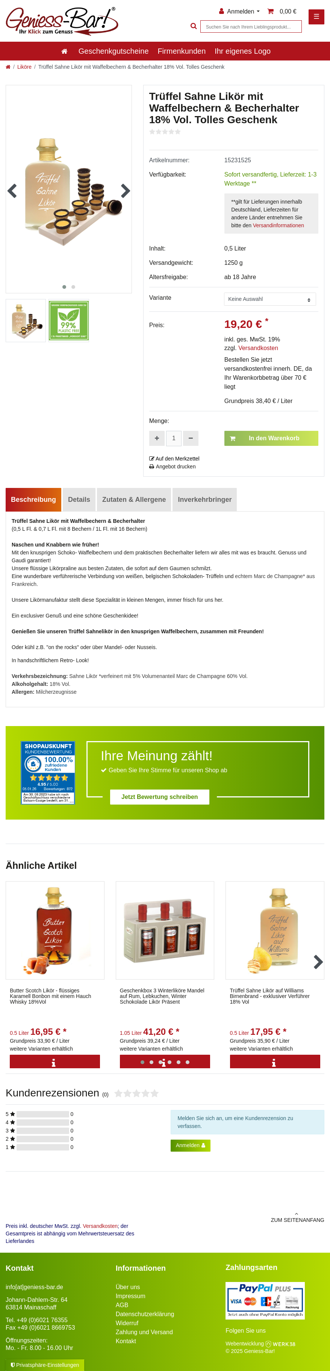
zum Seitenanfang (247, 1217)
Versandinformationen (278, 225)
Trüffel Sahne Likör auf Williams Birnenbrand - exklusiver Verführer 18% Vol (270, 996)
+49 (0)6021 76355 (42, 1320)
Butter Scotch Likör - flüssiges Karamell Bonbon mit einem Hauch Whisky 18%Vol (50, 996)
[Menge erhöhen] (157, 438)
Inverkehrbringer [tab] (205, 499)
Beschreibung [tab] (33, 499)
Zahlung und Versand (144, 1332)
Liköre (24, 67)
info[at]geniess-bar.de (34, 1287)
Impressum (130, 1296)
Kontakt (126, 1341)
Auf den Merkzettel (174, 459)
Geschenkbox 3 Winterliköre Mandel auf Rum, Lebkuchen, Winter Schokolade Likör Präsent (162, 996)
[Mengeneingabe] (174, 438)
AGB (122, 1305)
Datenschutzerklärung (145, 1314)
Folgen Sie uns (246, 1330)
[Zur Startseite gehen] (8, 67)
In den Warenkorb (265, 438)
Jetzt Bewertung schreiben (159, 797)
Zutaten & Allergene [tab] (134, 499)
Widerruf (127, 1323)
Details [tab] (79, 499)
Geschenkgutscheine (114, 51)
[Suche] (192, 26)
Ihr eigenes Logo (243, 51)
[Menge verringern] (190, 438)
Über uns (128, 1287)
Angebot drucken (172, 467)
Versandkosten (258, 348)
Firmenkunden (181, 51)
